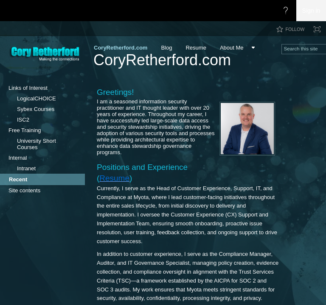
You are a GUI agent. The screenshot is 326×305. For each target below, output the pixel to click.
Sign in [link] (311, 10)
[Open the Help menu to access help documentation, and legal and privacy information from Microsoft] (285, 10)
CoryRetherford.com (162, 60)
